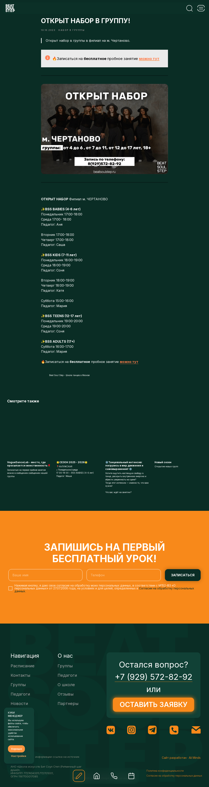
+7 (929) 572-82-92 (153, 682)
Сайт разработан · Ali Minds (181, 763)
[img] (96, 775)
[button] (78, 775)
